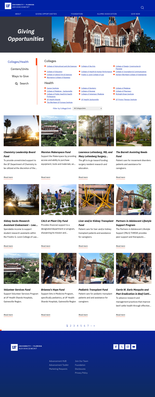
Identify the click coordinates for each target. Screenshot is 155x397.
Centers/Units (20, 69)
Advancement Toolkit (58, 365)
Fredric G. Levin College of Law (92, 75)
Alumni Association (107, 14)
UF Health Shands (53, 100)
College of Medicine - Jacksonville (59, 91)
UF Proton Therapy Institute (126, 100)
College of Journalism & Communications (131, 72)
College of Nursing (88, 91)
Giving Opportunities (46, 14)
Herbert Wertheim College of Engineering (131, 75)
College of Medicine (123, 88)
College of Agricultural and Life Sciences (62, 66)
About (18, 14)
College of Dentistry (88, 88)
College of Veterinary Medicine (92, 94)
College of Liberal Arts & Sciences (59, 75)
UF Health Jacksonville (90, 100)
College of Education (54, 72)
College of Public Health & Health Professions (59, 95)
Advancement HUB (57, 361)
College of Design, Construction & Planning (128, 67)
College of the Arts (88, 66)
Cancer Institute (53, 88)
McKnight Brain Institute (125, 94)
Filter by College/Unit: (62, 108)
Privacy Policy (81, 372)
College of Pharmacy (123, 91)
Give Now (135, 14)
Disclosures (80, 368)
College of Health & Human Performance (96, 72)
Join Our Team (81, 361)
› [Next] (91, 325)
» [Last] (94, 325)
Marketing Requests (58, 368)
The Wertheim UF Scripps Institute (60, 102)
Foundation (77, 14)
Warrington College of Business (58, 77)
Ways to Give (20, 76)
